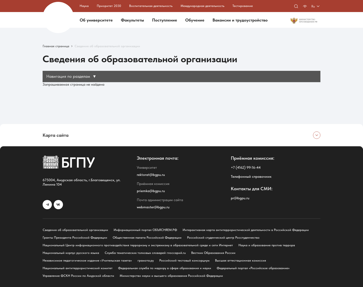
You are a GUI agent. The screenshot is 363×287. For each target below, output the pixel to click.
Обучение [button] (194, 20)
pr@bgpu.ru (240, 198)
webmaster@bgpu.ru (153, 207)
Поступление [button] (164, 20)
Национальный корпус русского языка (71, 253)
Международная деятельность (202, 6)
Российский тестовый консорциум (184, 260)
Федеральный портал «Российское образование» (253, 268)
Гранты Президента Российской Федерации (75, 237)
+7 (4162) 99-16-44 (246, 167)
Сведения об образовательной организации (75, 230)
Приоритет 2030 (109, 6)
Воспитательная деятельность (150, 6)
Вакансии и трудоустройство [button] (240, 20)
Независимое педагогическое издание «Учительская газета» (87, 260)
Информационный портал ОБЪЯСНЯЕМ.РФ (145, 230)
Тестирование (242, 6)
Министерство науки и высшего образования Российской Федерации (171, 276)
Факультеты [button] (132, 20)
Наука (84, 6)
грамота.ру (146, 260)
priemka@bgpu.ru (151, 191)
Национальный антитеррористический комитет (78, 268)
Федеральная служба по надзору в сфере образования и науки (164, 268)
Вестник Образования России (213, 253)
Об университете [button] (96, 20)
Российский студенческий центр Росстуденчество (223, 237)
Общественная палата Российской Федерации (147, 237)
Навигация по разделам (71, 76)
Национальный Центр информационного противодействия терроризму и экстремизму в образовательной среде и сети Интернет (138, 245)
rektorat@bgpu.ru (151, 174)
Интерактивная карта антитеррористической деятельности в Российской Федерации (246, 230)
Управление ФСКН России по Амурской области (78, 276)
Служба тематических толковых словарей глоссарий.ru (145, 253)
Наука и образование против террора (266, 245)
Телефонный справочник (251, 176)
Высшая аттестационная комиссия (240, 260)
